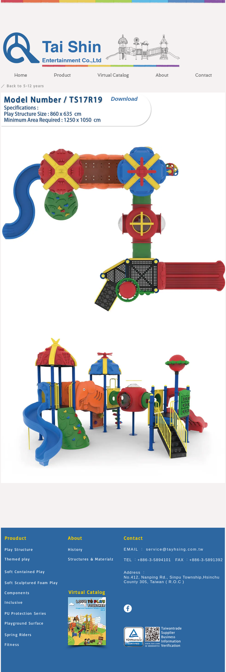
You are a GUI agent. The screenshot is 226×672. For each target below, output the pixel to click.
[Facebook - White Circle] (128, 608)
